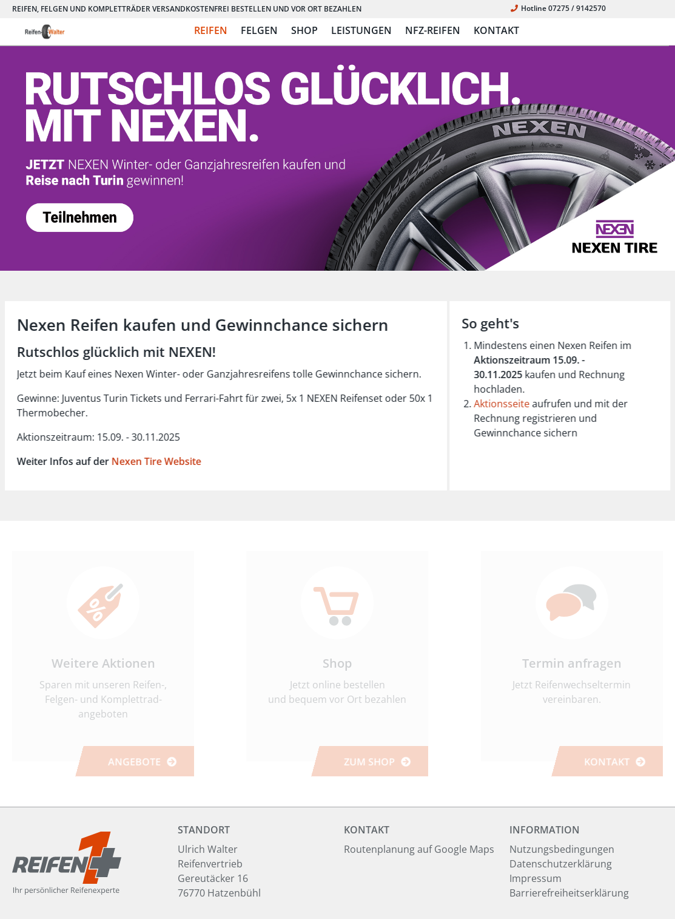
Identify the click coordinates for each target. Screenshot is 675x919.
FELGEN (259, 30)
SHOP (304, 30)
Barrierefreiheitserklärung (569, 893)
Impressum (535, 878)
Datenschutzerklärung (560, 863)
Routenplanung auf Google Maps (419, 849)
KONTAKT (496, 30)
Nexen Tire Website (149, 461)
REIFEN (210, 30)
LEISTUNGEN (361, 30)
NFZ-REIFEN (432, 30)
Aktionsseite (508, 403)
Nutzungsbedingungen (561, 849)
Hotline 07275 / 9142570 (558, 8)
